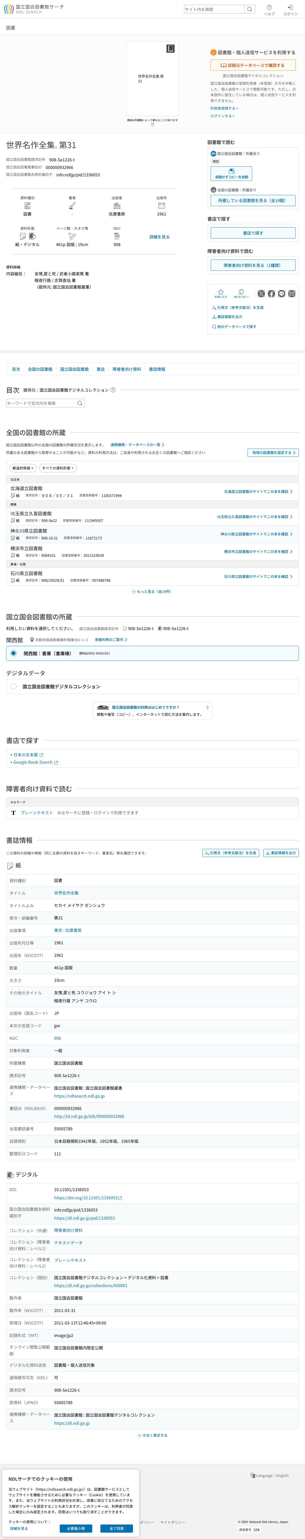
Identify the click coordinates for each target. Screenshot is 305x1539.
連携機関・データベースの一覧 (138, 445)
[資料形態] (58, 468)
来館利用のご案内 (112, 640)
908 (57, 1038)
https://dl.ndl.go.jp (72, 1423)
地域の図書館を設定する (274, 453)
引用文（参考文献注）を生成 (238, 307)
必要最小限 (76, 1528)
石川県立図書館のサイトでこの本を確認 (259, 577)
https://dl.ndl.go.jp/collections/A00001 (91, 1285)
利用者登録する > (224, 108)
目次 (16, 369)
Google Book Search (36, 762)
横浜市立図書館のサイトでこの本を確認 (259, 552)
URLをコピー (241, 293)
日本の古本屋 (28, 754)
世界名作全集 (66, 893)
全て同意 (117, 1528)
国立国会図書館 (74, 369)
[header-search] (219, 9)
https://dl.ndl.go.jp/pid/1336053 (84, 1218)
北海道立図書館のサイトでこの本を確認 (259, 492)
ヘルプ (269, 9)
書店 (101, 369)
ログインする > (222, 115)
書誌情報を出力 (227, 316)
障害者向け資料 (127, 369)
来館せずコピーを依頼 (231, 173)
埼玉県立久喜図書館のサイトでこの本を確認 (255, 517)
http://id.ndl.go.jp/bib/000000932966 (89, 1116)
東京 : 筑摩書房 (68, 930)
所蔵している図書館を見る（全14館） (253, 200)
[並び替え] (23, 468)
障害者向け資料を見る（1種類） (253, 265)
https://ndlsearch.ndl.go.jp (79, 1096)
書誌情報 (157, 369)
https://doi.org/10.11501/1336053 (88, 1197)
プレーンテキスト (37, 812)
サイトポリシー (172, 1522)
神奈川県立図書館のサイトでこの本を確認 (257, 534)
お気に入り (221, 293)
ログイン (291, 9)
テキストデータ (68, 1242)
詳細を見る (159, 237)
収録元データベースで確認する (253, 65)
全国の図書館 (40, 369)
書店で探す (253, 233)
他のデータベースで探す (234, 326)
